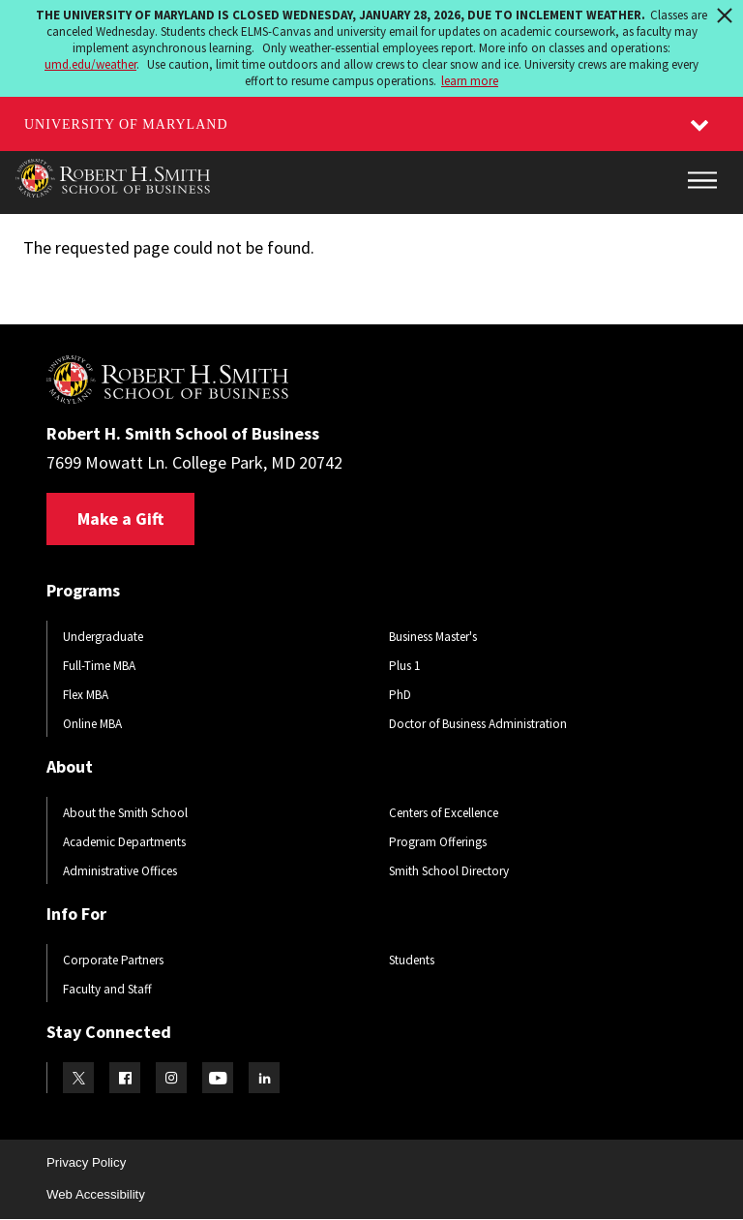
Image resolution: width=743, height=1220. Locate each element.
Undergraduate (103, 636)
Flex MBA (85, 694)
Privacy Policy (86, 1162)
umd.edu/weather (90, 64)
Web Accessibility (95, 1194)
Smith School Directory (449, 871)
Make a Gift (120, 518)
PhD (400, 694)
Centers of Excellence (443, 813)
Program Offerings (438, 842)
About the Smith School (125, 813)
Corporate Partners (113, 960)
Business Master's (433, 636)
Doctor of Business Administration (478, 724)
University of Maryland (126, 124)
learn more (469, 81)
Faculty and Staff (107, 989)
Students (411, 960)
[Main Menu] (702, 180)
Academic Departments (124, 842)
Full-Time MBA (99, 665)
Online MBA (92, 724)
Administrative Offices (120, 871)
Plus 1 (405, 665)
